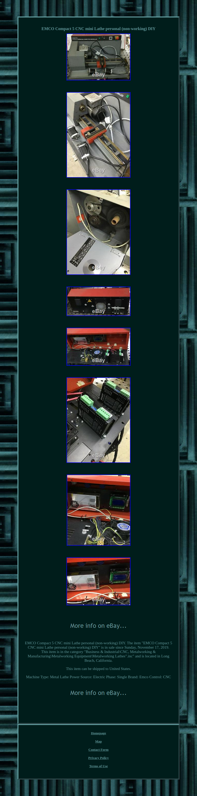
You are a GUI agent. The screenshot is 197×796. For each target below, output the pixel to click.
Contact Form (98, 750)
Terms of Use (98, 766)
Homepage (98, 733)
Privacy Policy (98, 758)
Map (98, 741)
